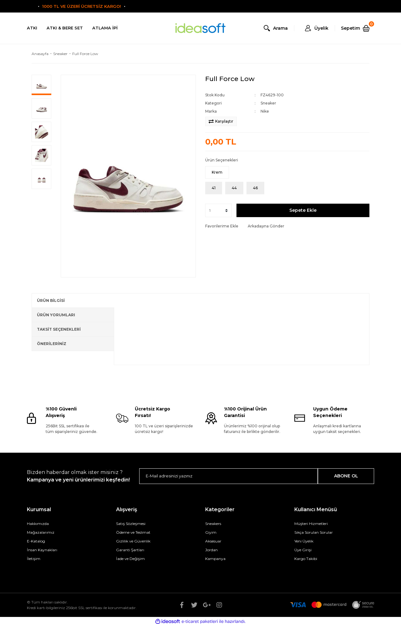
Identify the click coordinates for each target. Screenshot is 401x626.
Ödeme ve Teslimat (133, 532)
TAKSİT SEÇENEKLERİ (59, 329)
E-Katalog (36, 541)
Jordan (211, 549)
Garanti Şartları (130, 549)
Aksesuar (213, 541)
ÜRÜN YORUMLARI (56, 315)
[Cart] (357, 28)
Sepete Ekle (303, 210)
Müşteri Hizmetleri (311, 523)
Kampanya (215, 558)
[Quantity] (218, 210)
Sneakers (213, 523)
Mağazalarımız (40, 532)
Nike (265, 111)
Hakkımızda (38, 523)
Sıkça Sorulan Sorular (313, 532)
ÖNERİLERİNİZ (51, 343)
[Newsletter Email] (228, 476)
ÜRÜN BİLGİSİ (51, 300)
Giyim (210, 532)
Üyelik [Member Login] (321, 28)
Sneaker (268, 103)
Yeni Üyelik (303, 541)
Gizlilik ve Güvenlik (133, 541)
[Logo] (200, 28)
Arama (280, 28)
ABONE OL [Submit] (346, 476)
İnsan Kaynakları (42, 549)
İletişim (33, 558)
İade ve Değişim (130, 558)
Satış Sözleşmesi (130, 523)
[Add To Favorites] (221, 226)
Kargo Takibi (305, 558)
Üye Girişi (303, 549)
